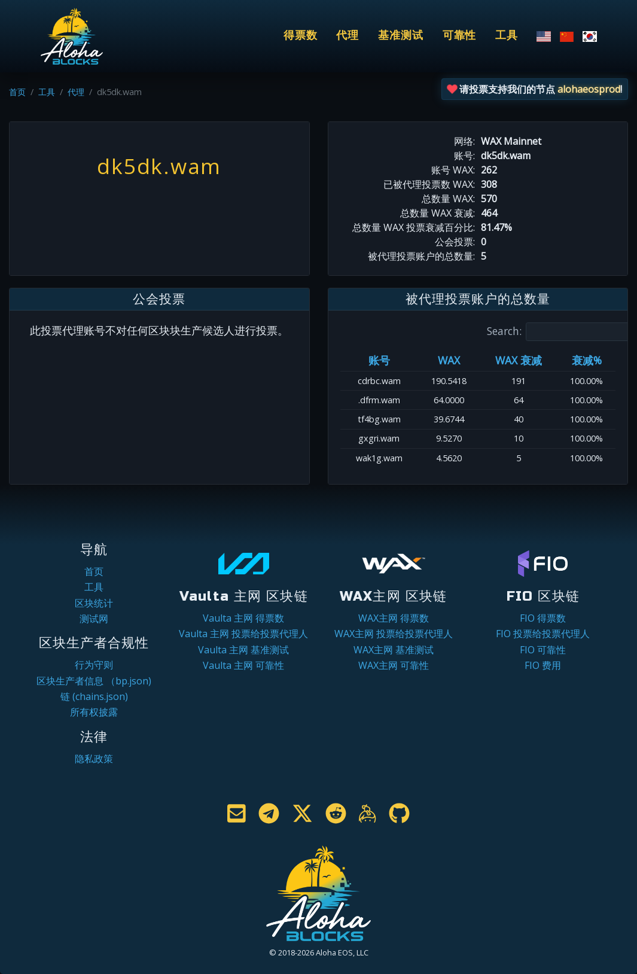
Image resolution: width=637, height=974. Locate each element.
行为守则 (94, 664)
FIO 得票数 (543, 618)
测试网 (94, 618)
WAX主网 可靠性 (393, 665)
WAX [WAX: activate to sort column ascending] (449, 360)
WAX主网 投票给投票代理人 (393, 633)
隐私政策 (94, 758)
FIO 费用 (543, 665)
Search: (558, 331)
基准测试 (400, 35)
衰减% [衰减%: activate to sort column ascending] (587, 360)
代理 (347, 35)
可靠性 (460, 35)
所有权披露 (94, 712)
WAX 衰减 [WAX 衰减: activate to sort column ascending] (518, 360)
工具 (506, 35)
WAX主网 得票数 (393, 618)
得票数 (301, 35)
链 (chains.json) (94, 696)
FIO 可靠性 (543, 649)
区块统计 (94, 603)
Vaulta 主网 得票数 (243, 618)
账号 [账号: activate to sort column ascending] (379, 360)
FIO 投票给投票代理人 (543, 633)
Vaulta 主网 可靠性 (243, 665)
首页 (17, 92)
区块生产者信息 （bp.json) (93, 680)
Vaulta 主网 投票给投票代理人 (243, 633)
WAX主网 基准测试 (393, 649)
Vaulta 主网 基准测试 (243, 649)
